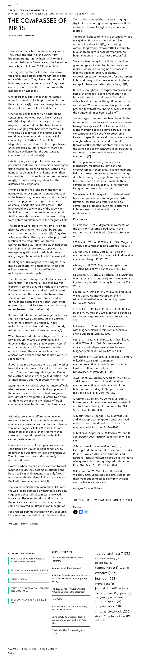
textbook (34, 523)
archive (24, 523)
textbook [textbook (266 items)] (119, 611)
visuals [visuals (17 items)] (100, 616)
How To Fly (57, 599)
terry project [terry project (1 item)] (100, 612)
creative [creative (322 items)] (105, 572)
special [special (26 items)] (114, 601)
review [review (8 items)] (118, 597)
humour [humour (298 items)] (106, 578)
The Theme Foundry (45, 648)
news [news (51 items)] (112, 593)
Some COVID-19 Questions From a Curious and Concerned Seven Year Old (69, 619)
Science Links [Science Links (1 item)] (100, 602)
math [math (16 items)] (124, 588)
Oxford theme (17, 648)
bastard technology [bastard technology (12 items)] (107, 558)
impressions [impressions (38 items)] (105, 584)
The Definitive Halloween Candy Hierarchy (67, 559)
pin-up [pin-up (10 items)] (125, 593)
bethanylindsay (23, 35)
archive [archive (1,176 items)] (118, 553)
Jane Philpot (94, 488)
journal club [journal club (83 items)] (106, 588)
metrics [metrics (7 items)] (100, 593)
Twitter (11, 653)
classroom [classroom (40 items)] (104, 563)
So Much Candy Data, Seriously (67, 567)
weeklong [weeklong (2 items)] (100, 620)
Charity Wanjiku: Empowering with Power (68, 632)
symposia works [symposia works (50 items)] (108, 606)
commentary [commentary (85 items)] (106, 567)
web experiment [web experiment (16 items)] (119, 616)
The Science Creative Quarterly (27, 10)
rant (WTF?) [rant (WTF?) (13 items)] (103, 597)
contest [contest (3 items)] (124, 568)
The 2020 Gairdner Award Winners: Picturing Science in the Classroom (68, 590)
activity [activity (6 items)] (100, 554)
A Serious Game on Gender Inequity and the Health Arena (69, 608)
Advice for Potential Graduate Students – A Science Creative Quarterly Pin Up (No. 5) (71, 578)
